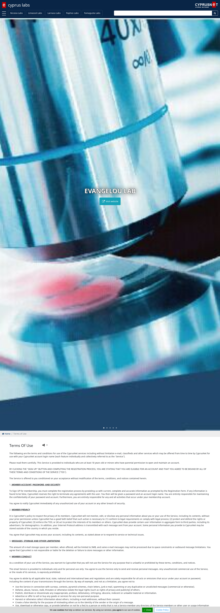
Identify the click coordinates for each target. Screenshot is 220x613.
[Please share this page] (44, 445)
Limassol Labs (35, 13)
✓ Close (147, 610)
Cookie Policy (162, 610)
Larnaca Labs (54, 13)
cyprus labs (19, 5)
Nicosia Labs (16, 13)
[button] (103, 428)
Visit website (110, 201)
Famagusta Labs (92, 13)
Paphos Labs (72, 13)
